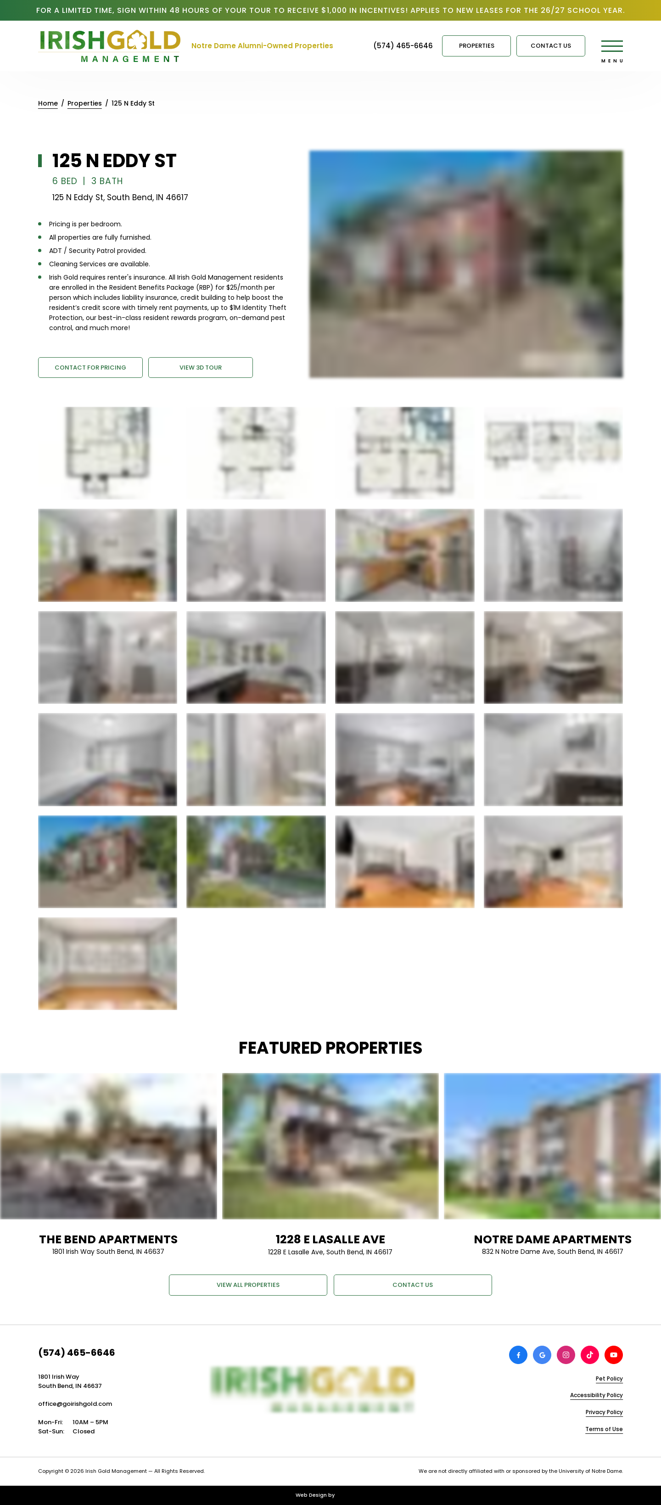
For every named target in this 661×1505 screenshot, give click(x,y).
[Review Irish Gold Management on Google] (542, 1355)
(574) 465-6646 (76, 1352)
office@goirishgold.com (75, 1403)
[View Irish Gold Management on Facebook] (518, 1355)
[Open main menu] (612, 46)
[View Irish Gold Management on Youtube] (614, 1355)
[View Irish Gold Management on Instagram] (566, 1355)
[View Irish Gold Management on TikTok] (590, 1355)
